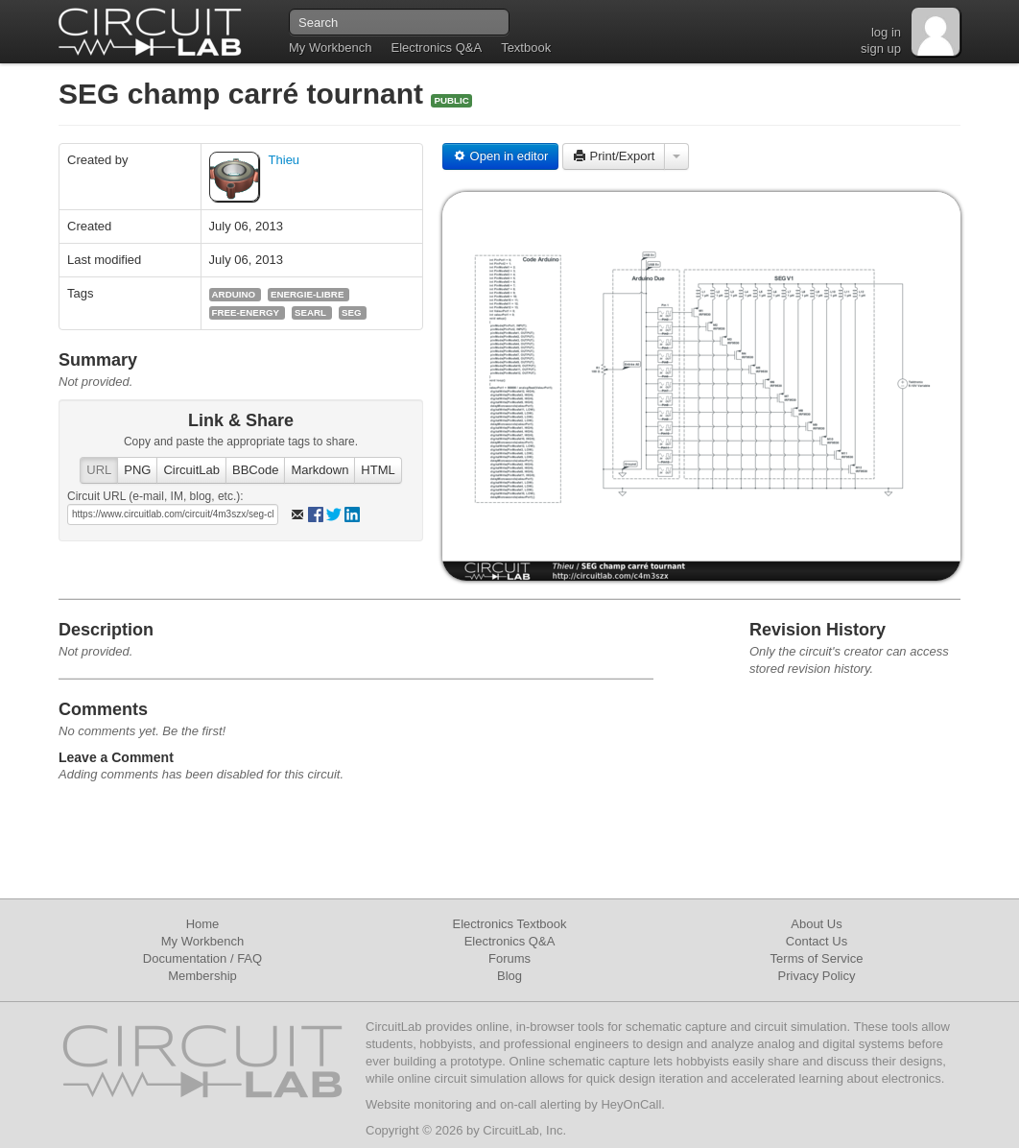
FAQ (249, 958)
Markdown (319, 470)
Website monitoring (419, 1104)
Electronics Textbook (510, 924)
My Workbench (330, 47)
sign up (881, 48)
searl (310, 312)
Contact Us (816, 941)
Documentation (184, 958)
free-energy (245, 312)
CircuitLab (191, 470)
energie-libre (307, 294)
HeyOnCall (631, 1104)
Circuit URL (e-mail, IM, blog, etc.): (155, 496)
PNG (137, 470)
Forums (509, 958)
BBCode (255, 470)
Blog (509, 976)
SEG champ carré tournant (245, 93)
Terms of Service (817, 958)
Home (203, 924)
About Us (816, 924)
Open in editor (500, 156)
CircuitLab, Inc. (524, 1130)
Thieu (284, 160)
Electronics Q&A (436, 47)
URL (98, 470)
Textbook (526, 47)
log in (886, 32)
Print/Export (614, 156)
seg (352, 312)
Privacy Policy (817, 976)
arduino (234, 294)
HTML (377, 470)
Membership (202, 976)
